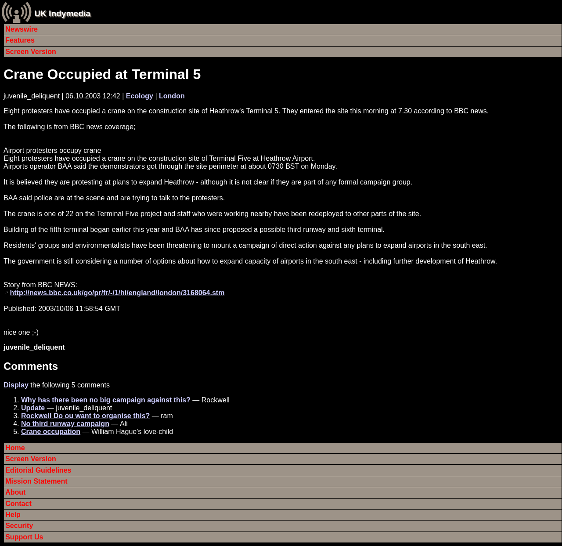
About (15, 492)
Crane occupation (50, 431)
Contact (18, 503)
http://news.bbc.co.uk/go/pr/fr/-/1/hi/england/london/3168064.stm (117, 293)
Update (33, 408)
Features (20, 40)
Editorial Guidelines (38, 470)
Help (13, 514)
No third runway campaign (65, 423)
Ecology (139, 96)
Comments (31, 366)
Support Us (24, 537)
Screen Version (30, 51)
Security (19, 525)
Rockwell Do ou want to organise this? (85, 415)
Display (16, 385)
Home (15, 448)
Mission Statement (36, 481)
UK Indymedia (62, 13)
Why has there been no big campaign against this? (106, 400)
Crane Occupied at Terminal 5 (102, 74)
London (172, 96)
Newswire (21, 29)
